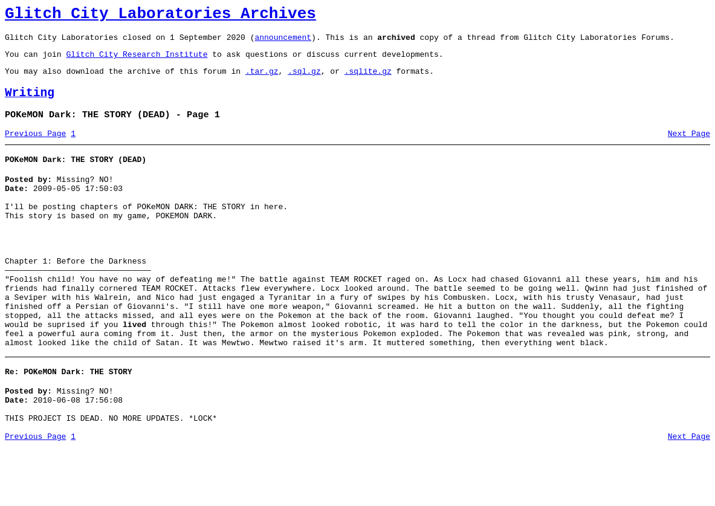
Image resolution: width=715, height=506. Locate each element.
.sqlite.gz (368, 79)
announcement (282, 42)
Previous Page (35, 148)
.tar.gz (262, 79)
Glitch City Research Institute (136, 61)
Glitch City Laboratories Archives (160, 16)
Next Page (689, 148)
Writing (29, 104)
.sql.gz (304, 79)
